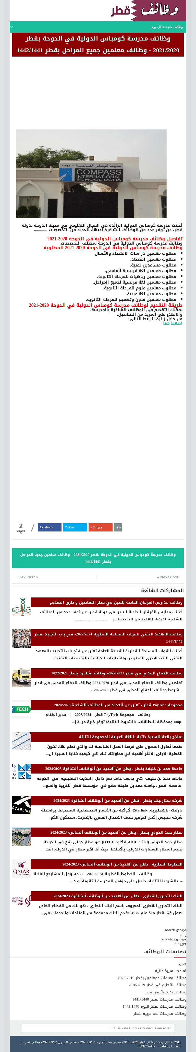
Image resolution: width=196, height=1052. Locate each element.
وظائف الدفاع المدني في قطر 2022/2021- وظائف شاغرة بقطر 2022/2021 (116, 673)
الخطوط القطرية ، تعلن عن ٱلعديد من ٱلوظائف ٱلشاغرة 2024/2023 (122, 864)
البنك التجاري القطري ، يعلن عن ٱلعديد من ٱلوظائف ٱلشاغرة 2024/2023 (117, 896)
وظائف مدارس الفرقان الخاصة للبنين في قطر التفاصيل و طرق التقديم (116, 602)
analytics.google (173, 939)
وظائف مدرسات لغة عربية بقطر (159, 1013)
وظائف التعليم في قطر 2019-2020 (157, 985)
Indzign (176, 1046)
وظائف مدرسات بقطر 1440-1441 (159, 999)
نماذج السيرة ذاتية (170, 970)
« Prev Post (27, 577)
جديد (182, 963)
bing (183, 934)
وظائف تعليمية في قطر (165, 992)
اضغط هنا (172, 323)
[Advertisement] (98, 93)
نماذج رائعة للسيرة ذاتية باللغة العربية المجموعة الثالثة (130, 736)
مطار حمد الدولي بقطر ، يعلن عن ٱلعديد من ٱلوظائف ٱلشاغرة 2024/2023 (116, 832)
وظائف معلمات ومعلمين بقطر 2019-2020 (152, 977)
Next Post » (168, 577)
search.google (175, 930)
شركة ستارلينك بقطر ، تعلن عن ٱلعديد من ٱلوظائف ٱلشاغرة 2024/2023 (117, 800)
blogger (180, 943)
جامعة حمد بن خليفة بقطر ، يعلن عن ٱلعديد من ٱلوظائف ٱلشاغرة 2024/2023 (113, 768)
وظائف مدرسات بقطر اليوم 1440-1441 (154, 1006)
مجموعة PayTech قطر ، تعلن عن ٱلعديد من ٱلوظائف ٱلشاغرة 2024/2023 (118, 705)
